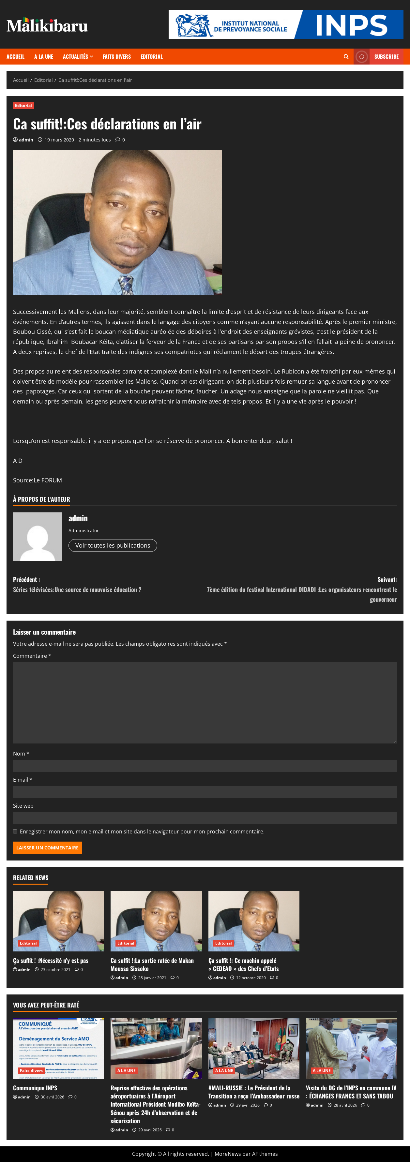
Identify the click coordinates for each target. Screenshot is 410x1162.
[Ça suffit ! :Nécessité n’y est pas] (58, 921)
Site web (23, 805)
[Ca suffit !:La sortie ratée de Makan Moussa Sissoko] (156, 921)
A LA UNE (43, 56)
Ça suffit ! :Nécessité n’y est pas (50, 960)
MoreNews (228, 1153)
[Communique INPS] (58, 1048)
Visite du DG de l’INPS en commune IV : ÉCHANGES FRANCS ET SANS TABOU (351, 1091)
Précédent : (109, 584)
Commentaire (32, 655)
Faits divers (117, 56)
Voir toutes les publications (112, 545)
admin (26, 140)
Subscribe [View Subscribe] (376, 57)
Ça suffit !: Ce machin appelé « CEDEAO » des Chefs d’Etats (243, 964)
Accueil (15, 56)
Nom (21, 753)
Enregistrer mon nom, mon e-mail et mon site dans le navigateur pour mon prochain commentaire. (142, 831)
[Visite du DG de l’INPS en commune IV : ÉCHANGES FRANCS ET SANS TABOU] (351, 1048)
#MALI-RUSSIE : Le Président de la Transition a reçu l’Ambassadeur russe (253, 1091)
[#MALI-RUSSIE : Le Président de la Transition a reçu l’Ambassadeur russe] (253, 1048)
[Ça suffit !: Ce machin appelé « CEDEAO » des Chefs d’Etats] (253, 921)
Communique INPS (35, 1087)
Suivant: (301, 589)
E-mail (22, 779)
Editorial (152, 56)
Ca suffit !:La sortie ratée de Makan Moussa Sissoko (152, 964)
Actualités (75, 56)
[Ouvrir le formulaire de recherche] (346, 56)
